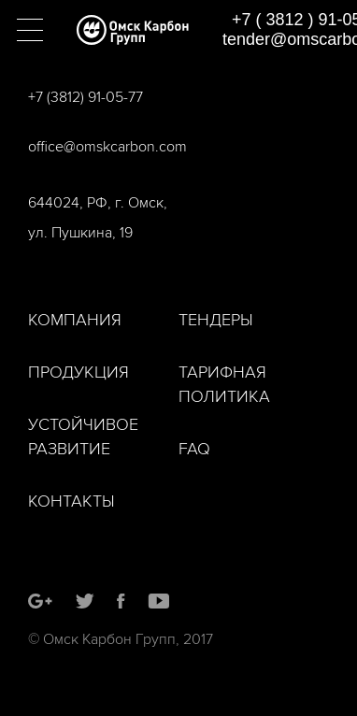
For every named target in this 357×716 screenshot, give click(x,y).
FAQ (194, 449)
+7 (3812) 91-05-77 (85, 97)
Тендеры (215, 320)
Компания (74, 320)
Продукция (78, 372)
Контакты (71, 501)
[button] (30, 30)
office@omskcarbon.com (107, 146)
